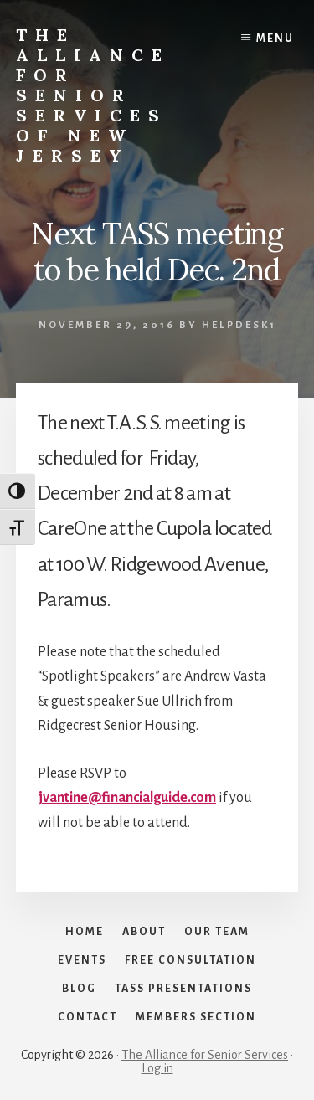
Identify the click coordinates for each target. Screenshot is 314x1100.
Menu (275, 38)
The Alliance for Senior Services (204, 1054)
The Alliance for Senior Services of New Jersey (93, 95)
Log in (157, 1068)
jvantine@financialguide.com (127, 797)
